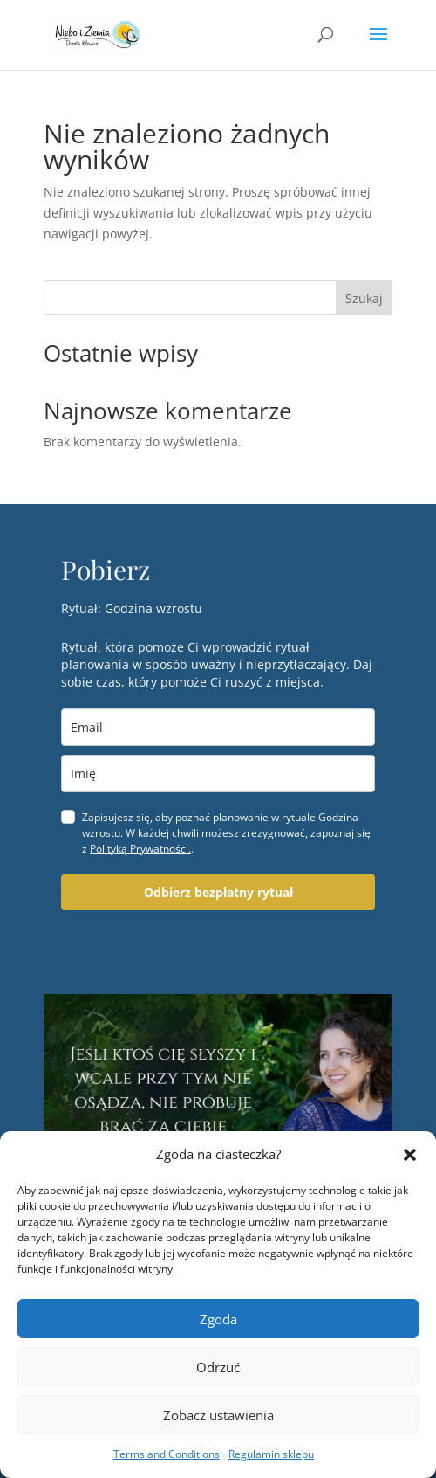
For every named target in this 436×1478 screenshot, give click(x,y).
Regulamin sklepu (271, 1454)
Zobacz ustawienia (218, 1415)
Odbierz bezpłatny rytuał (218, 892)
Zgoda (218, 1319)
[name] (218, 773)
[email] (218, 727)
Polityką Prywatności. (140, 848)
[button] (410, 1155)
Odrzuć (218, 1367)
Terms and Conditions (166, 1454)
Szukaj (364, 298)
